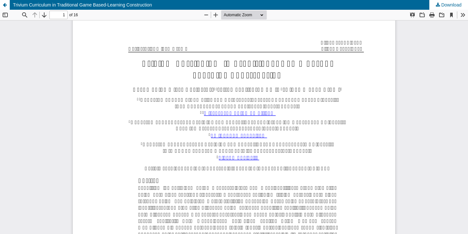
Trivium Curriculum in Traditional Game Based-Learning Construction (82, 4)
